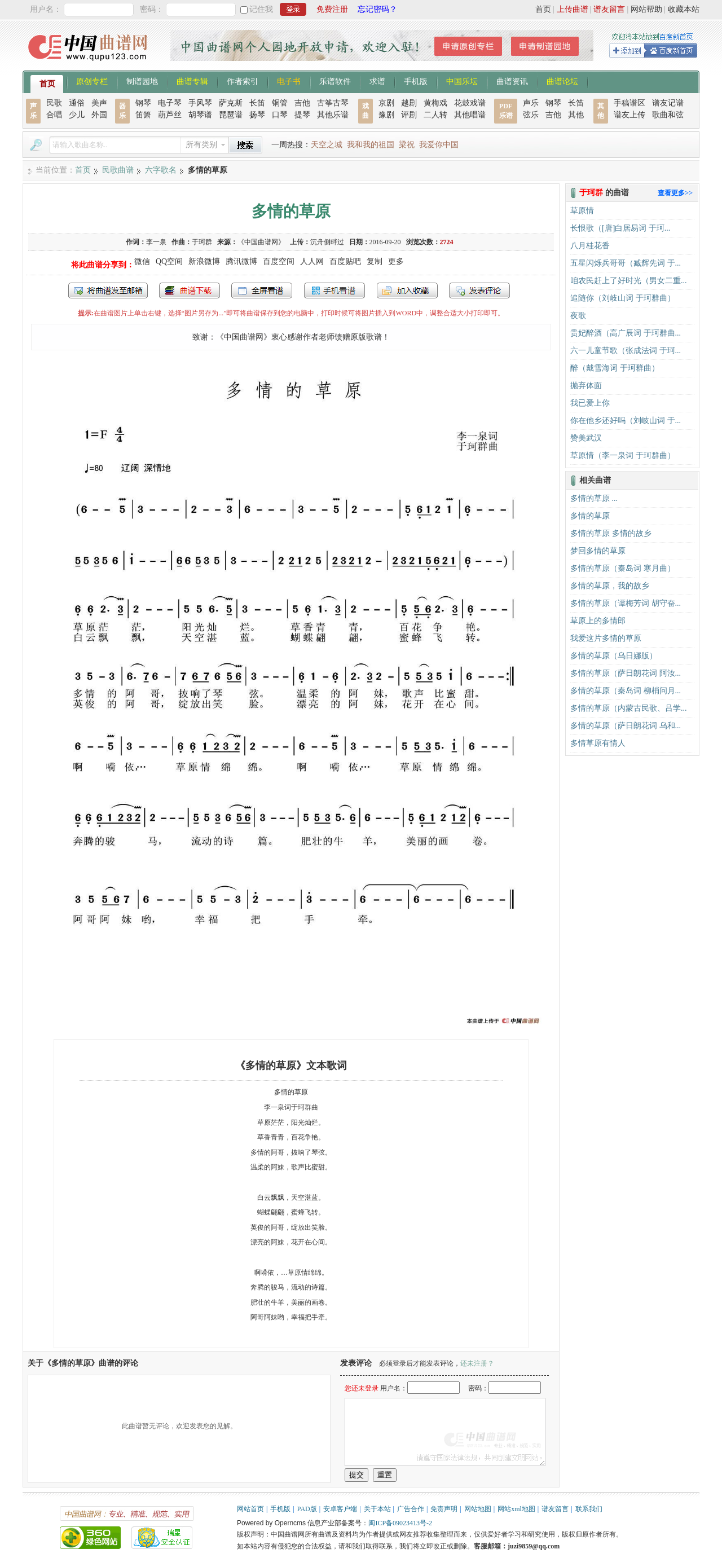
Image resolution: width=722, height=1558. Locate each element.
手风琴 (200, 103)
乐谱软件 (335, 80)
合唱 (54, 115)
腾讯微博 (241, 261)
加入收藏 (407, 290)
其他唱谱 (470, 115)
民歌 (54, 103)
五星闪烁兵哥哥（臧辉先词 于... (625, 263)
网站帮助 (646, 9)
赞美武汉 (586, 438)
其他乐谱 (333, 115)
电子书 (289, 80)
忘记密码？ (377, 9)
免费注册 (332, 9)
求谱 (377, 80)
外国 (99, 115)
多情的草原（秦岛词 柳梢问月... (625, 690)
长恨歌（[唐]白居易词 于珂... (620, 228)
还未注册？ (477, 1363)
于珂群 (202, 242)
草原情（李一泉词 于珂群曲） (622, 455)
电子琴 (170, 103)
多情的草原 (590, 516)
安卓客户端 (340, 1509)
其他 (576, 115)
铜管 (280, 103)
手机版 (416, 80)
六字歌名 (161, 170)
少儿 (77, 115)
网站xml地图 (516, 1509)
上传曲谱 (572, 9)
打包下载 (189, 290)
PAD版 (307, 1509)
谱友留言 (609, 9)
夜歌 (578, 315)
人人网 (312, 261)
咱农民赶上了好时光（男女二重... (628, 280)
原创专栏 (92, 80)
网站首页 (250, 1509)
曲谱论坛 (562, 80)
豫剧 (386, 115)
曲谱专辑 (192, 80)
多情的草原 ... (594, 498)
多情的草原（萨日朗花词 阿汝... (625, 673)
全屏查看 (261, 290)
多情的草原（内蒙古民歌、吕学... (628, 708)
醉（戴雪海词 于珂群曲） (614, 368)
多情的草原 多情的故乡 (610, 533)
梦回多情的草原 (598, 551)
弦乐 (531, 115)
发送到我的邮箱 (108, 290)
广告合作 (410, 1509)
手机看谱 (334, 290)
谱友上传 (629, 115)
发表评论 (479, 290)
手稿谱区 (629, 103)
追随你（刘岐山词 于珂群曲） (622, 298)
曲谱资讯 (512, 80)
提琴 (302, 115)
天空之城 (326, 144)
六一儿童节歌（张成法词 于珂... (625, 350)
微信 (142, 261)
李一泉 (156, 242)
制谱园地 (142, 80)
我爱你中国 (439, 144)
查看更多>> (675, 193)
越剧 (409, 103)
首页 (543, 9)
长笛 (257, 103)
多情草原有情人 (598, 743)
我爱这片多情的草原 (605, 638)
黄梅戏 (435, 103)
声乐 (531, 103)
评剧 (409, 115)
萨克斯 (231, 103)
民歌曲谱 (118, 170)
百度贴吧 (345, 261)
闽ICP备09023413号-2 (400, 1523)
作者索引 (242, 80)
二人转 (435, 115)
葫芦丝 (170, 115)
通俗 (77, 103)
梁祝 (407, 144)
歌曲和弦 (668, 115)
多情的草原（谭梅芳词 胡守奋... (625, 603)
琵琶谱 (231, 115)
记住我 (261, 9)
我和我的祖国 (370, 144)
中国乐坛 (462, 80)
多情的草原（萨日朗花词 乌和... (625, 725)
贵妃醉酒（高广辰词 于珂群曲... (625, 333)
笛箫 (143, 115)
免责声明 (443, 1509)
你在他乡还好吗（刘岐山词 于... (625, 420)
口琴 (280, 115)
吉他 (302, 103)
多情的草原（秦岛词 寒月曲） (622, 568)
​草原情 (582, 210)
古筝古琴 (333, 103)
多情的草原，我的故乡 (609, 586)
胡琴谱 (200, 115)
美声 (99, 103)
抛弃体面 (586, 385)
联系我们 (588, 1509)
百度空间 (278, 261)
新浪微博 (204, 261)
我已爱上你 (590, 403)
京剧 (386, 103)
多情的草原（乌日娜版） (613, 656)
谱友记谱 (668, 103)
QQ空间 (169, 261)
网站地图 (477, 1509)
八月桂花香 (590, 245)
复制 (374, 261)
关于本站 (377, 1509)
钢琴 (143, 103)
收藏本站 (683, 9)
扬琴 (257, 115)
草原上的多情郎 (598, 621)
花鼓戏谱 (470, 103)
